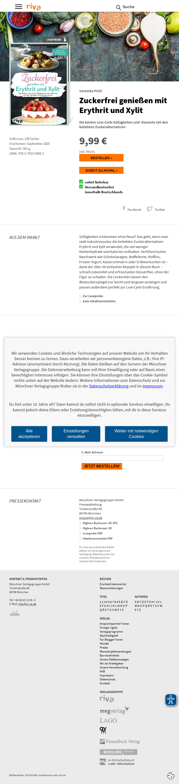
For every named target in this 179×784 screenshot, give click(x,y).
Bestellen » (101, 157)
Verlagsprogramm (111, 632)
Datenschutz (107, 679)
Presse (104, 647)
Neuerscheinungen (111, 588)
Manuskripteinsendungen (115, 651)
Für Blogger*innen (111, 640)
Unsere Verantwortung (114, 667)
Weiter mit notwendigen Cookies (136, 434)
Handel (104, 643)
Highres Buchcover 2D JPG (100, 523)
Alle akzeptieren (29, 434)
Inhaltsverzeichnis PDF (98, 538)
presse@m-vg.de (90, 518)
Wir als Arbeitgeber (112, 663)
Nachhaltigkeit (109, 636)
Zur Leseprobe (93, 296)
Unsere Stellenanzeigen (114, 659)
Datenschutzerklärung (108, 386)
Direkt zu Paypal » (101, 170)
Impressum (107, 675)
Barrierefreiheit (109, 655)
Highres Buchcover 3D (97, 528)
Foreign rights (108, 628)
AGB (102, 671)
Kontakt (105, 683)
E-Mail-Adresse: (92, 452)
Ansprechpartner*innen (114, 624)
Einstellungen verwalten (76, 434)
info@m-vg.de (27, 604)
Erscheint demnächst (113, 584)
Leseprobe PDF (93, 533)
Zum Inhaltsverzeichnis (99, 301)
